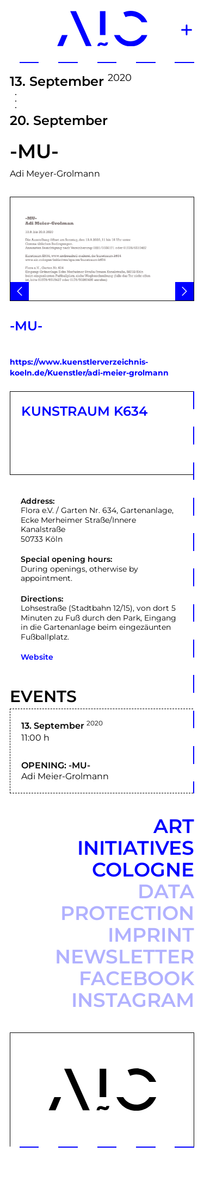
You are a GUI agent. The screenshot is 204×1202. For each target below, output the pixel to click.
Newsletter (124, 956)
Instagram (132, 1000)
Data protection (127, 902)
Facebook (136, 978)
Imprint (151, 935)
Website (37, 657)
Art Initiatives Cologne (135, 847)
